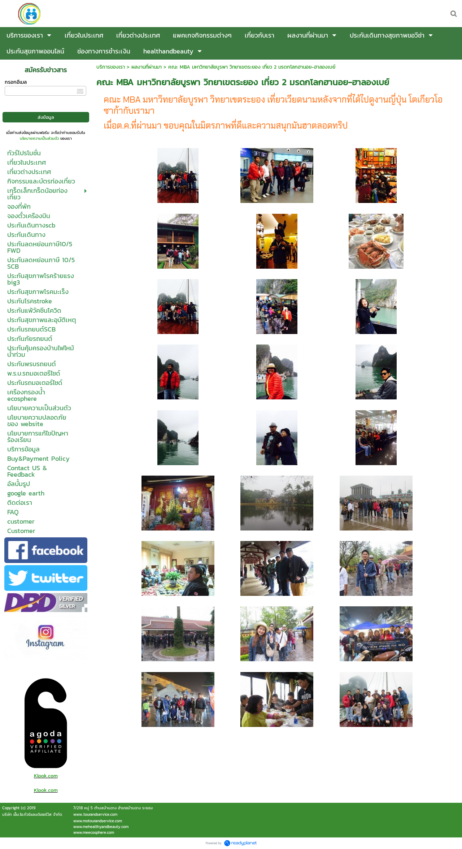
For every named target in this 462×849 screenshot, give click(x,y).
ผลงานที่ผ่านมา (146, 67)
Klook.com (46, 776)
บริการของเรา (110, 67)
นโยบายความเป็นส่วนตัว (39, 138)
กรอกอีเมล (16, 82)
